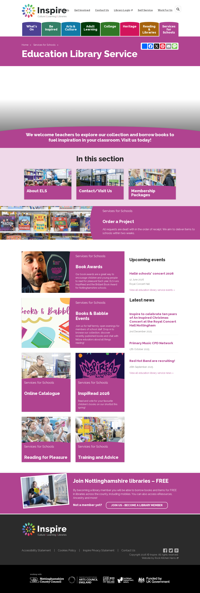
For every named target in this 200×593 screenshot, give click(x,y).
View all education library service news (150, 373)
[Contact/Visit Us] (100, 184)
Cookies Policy (67, 550)
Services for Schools (168, 29)
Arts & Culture (71, 28)
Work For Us (165, 10)
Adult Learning (90, 28)
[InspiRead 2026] (100, 382)
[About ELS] (47, 184)
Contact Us (102, 10)
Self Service (145, 10)
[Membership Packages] (152, 184)
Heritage (129, 26)
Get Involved (82, 10)
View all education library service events (151, 290)
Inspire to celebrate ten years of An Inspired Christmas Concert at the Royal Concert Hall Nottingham (153, 319)
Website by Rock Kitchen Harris (159, 558)
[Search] (178, 9)
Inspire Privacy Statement (98, 550)
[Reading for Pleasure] (46, 439)
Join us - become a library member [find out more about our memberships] (136, 505)
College (110, 26)
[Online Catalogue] (46, 382)
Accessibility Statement (36, 550)
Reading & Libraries (149, 29)
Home (25, 45)
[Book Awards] (47, 272)
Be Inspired (51, 28)
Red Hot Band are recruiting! (152, 361)
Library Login (122, 10)
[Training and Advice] (100, 439)
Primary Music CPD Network (151, 343)
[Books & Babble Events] (47, 323)
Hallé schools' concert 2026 (151, 273)
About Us (63, 10)
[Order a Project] (50, 223)
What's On (31, 28)
